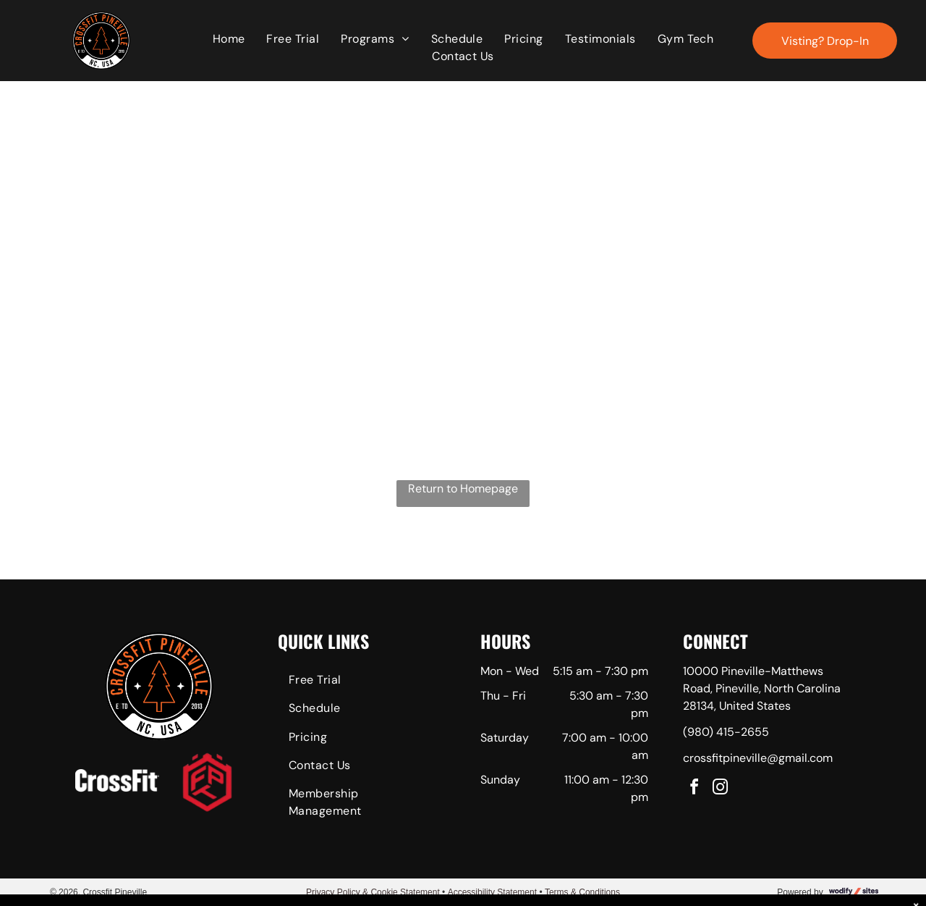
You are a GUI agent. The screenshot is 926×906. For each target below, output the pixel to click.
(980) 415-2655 (726, 731)
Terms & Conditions (582, 892)
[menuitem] (229, 39)
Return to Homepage (463, 488)
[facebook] (694, 789)
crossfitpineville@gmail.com (758, 758)
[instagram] (720, 789)
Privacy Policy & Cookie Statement (373, 892)
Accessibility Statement (492, 892)
